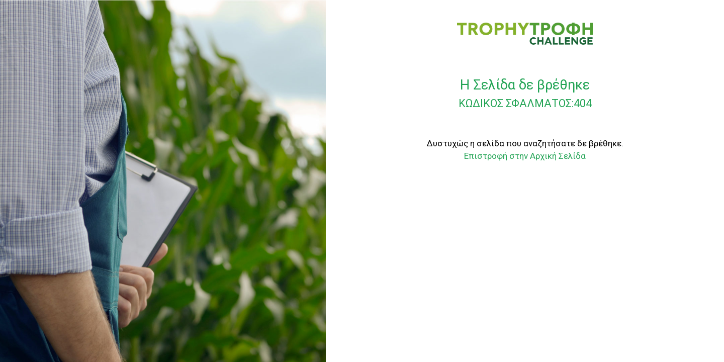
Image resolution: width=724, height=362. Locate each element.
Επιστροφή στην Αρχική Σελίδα (525, 156)
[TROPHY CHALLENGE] (525, 33)
